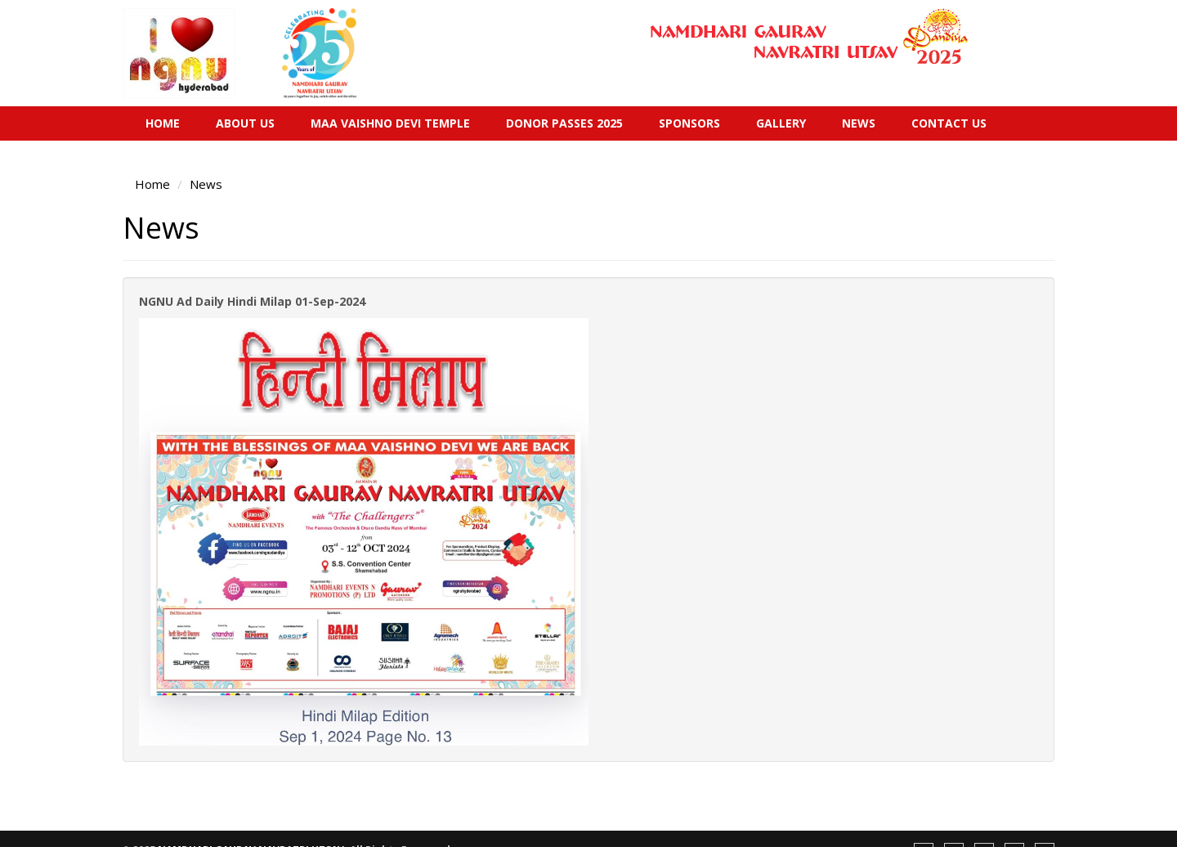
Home (162, 123)
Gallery (781, 123)
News (858, 123)
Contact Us (949, 123)
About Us (245, 123)
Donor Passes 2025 (564, 123)
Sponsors (689, 123)
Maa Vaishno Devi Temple (390, 123)
